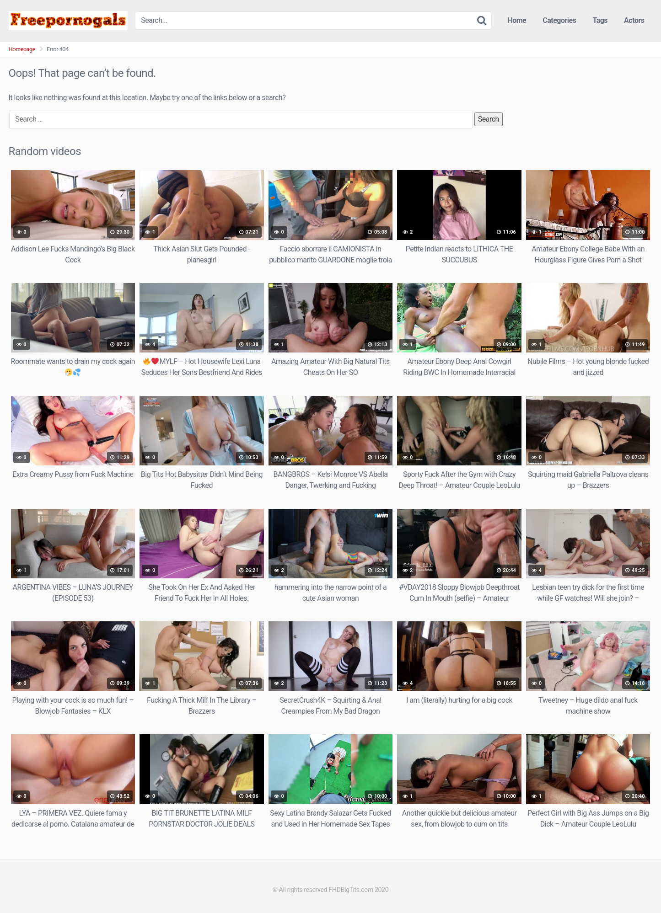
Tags (599, 20)
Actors (634, 20)
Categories (559, 20)
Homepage (22, 49)
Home (516, 20)
